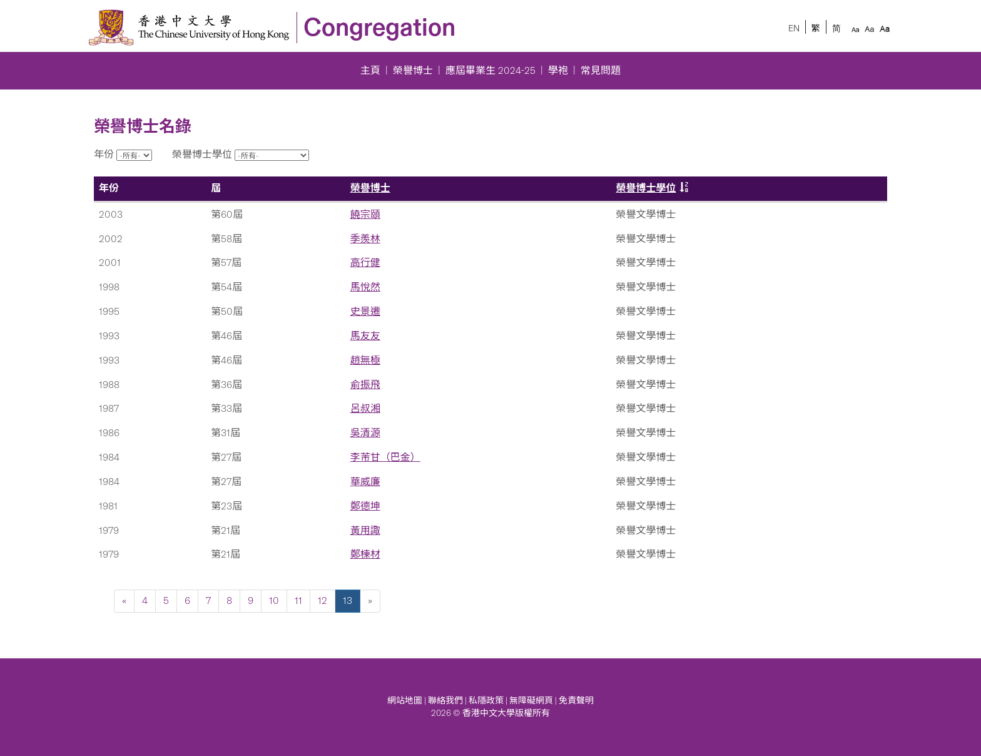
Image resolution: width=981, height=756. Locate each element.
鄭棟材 (365, 554)
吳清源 (365, 433)
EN (794, 28)
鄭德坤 (365, 506)
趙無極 (365, 360)
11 (298, 600)
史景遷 (365, 311)
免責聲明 (576, 700)
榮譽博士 (413, 70)
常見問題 (601, 70)
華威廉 (365, 482)
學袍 (558, 70)
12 (322, 600)
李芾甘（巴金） (385, 457)
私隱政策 (486, 700)
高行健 (365, 262)
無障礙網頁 (531, 700)
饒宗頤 (365, 214)
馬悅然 (365, 287)
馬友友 (365, 336)
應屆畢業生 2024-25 (490, 70)
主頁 (370, 70)
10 (274, 600)
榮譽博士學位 (646, 188)
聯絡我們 (445, 700)
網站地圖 (404, 700)
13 (347, 600)
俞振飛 (365, 385)
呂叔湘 (365, 408)
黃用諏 (365, 530)
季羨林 (365, 239)
